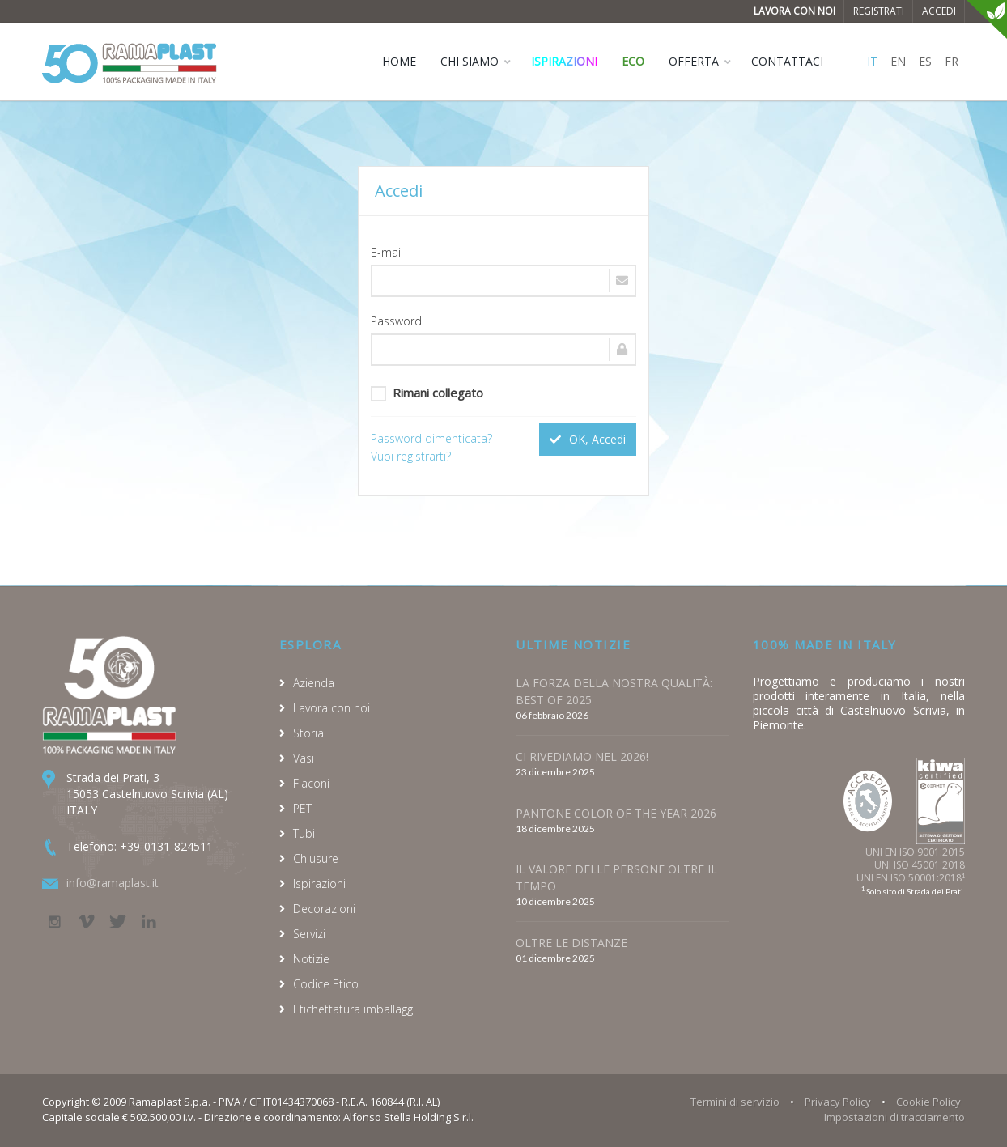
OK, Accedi (588, 439)
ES (925, 61)
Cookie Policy (928, 1101)
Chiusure (315, 858)
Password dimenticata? (431, 438)
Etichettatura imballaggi (354, 1009)
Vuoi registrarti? (411, 456)
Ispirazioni (564, 61)
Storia (308, 733)
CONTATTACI (787, 61)
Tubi (304, 833)
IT (872, 61)
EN (898, 61)
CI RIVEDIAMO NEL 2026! (582, 756)
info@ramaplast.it (112, 882)
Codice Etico (326, 984)
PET (302, 808)
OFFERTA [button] (694, 61)
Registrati (878, 11)
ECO (633, 61)
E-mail (387, 252)
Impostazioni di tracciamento (894, 1117)
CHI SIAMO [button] (469, 61)
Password (396, 321)
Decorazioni (324, 908)
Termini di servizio (735, 1101)
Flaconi (311, 783)
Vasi (303, 758)
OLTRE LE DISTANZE (571, 942)
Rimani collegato (427, 392)
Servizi (309, 933)
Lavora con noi (794, 11)
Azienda (313, 682)
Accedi (939, 11)
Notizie (311, 958)
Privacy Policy (838, 1101)
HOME (399, 61)
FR (951, 61)
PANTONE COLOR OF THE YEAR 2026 (616, 813)
